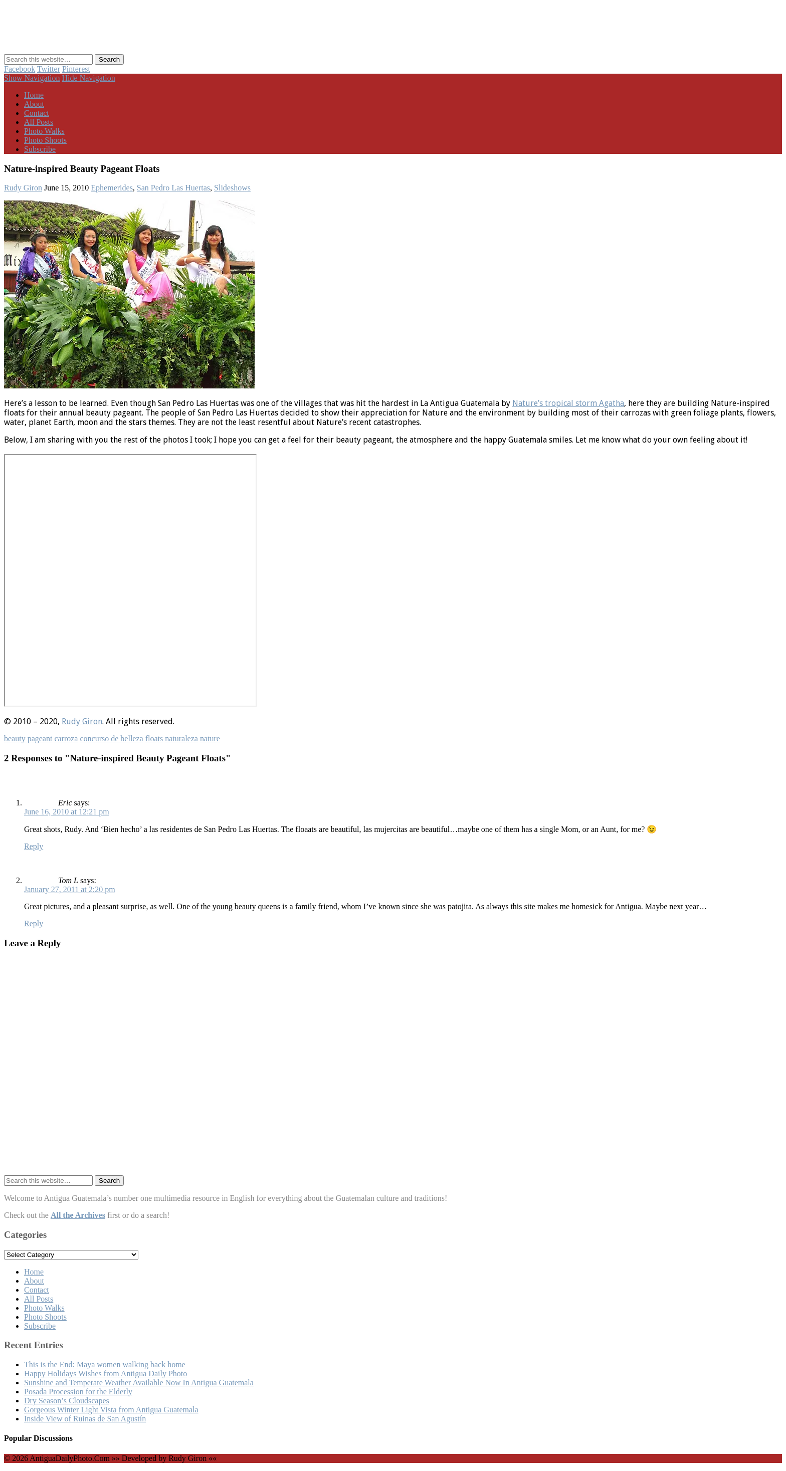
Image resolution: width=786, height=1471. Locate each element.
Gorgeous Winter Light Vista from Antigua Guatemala (111, 1409)
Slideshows (232, 187)
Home (34, 95)
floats (154, 738)
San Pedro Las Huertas (173, 187)
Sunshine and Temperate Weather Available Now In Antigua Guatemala (139, 1382)
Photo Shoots (45, 140)
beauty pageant (28, 738)
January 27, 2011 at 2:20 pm (69, 889)
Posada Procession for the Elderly (78, 1391)
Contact (36, 113)
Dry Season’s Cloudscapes (66, 1400)
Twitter (48, 69)
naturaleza (181, 738)
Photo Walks (44, 131)
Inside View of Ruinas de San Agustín (85, 1418)
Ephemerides (112, 187)
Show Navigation (32, 78)
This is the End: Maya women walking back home (104, 1364)
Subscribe (40, 149)
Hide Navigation (88, 78)
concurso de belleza (111, 738)
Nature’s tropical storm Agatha (568, 403)
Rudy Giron (23, 187)
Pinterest (76, 69)
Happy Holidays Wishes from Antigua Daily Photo (105, 1373)
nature (210, 738)
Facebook (19, 69)
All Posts (38, 122)
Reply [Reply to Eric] (33, 846)
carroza (66, 738)
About (34, 104)
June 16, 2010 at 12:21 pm (66, 811)
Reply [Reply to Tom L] (33, 923)
